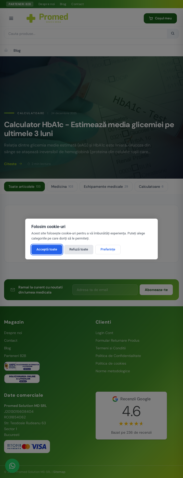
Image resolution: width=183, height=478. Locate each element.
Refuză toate (78, 249)
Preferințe (108, 249)
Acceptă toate (46, 249)
